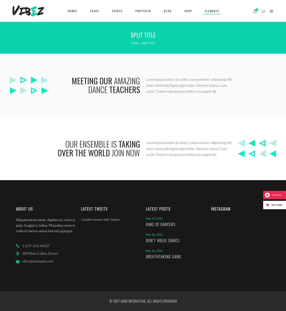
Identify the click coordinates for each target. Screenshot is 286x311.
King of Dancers (160, 224)
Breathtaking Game (163, 256)
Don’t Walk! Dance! (163, 240)
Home (135, 43)
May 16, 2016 (154, 218)
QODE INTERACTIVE (133, 301)
